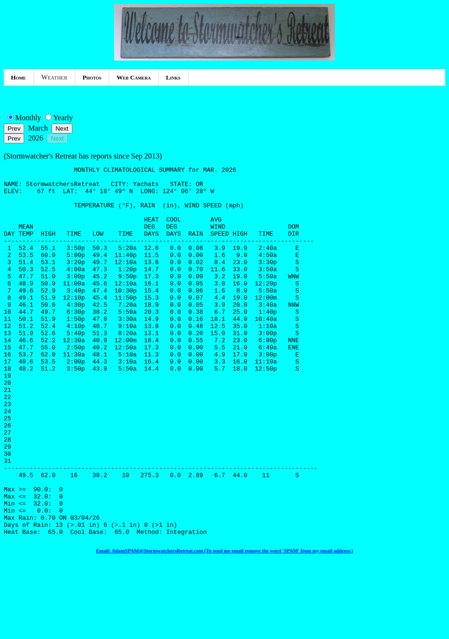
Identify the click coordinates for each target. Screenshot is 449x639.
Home (18, 77)
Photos (91, 77)
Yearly (63, 118)
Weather (54, 77)
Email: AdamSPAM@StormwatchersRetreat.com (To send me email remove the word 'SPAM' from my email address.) (224, 624)
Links (173, 77)
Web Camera (133, 77)
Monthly (28, 118)
